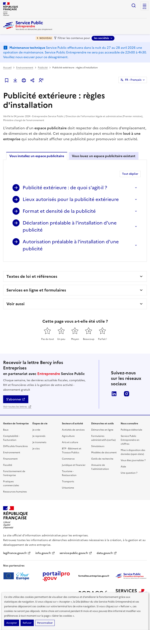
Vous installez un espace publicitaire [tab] (36, 156)
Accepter (11, 623)
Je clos (36, 448)
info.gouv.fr (45, 553)
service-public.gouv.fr (76, 553)
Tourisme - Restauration (69, 473)
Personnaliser (45, 623)
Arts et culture (70, 442)
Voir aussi (15, 304)
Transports (68, 481)
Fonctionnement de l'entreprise (14, 473)
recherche (134, 5)
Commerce (68, 459)
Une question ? (129, 473)
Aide (123, 466)
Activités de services (73, 430)
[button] (41, 80)
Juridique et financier (74, 465)
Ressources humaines (15, 491)
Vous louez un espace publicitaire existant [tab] (103, 156)
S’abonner (15, 399)
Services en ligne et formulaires (36, 290)
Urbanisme (68, 488)
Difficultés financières (15, 446)
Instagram (126, 393)
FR (133, 80)
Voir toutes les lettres (17, 406)
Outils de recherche (102, 459)
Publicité (43, 67)
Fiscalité (7, 465)
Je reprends (38, 436)
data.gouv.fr (107, 553)
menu (144, 9)
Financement (10, 459)
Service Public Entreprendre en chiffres (130, 440)
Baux (5, 430)
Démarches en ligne (102, 430)
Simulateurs (97, 446)
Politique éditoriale (131, 430)
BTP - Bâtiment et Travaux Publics (71, 450)
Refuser (27, 623)
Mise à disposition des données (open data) (133, 452)
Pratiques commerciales (11, 483)
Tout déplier (130, 174)
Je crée (36, 430)
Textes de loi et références (31, 276)
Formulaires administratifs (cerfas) (103, 438)
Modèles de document (104, 452)
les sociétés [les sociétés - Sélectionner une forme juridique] (101, 38)
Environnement (24, 67)
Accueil (7, 67)
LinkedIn (114, 393)
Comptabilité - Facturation (11, 438)
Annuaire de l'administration (100, 467)
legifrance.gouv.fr (17, 553)
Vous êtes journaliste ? (133, 460)
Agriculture (68, 436)
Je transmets (39, 442)
